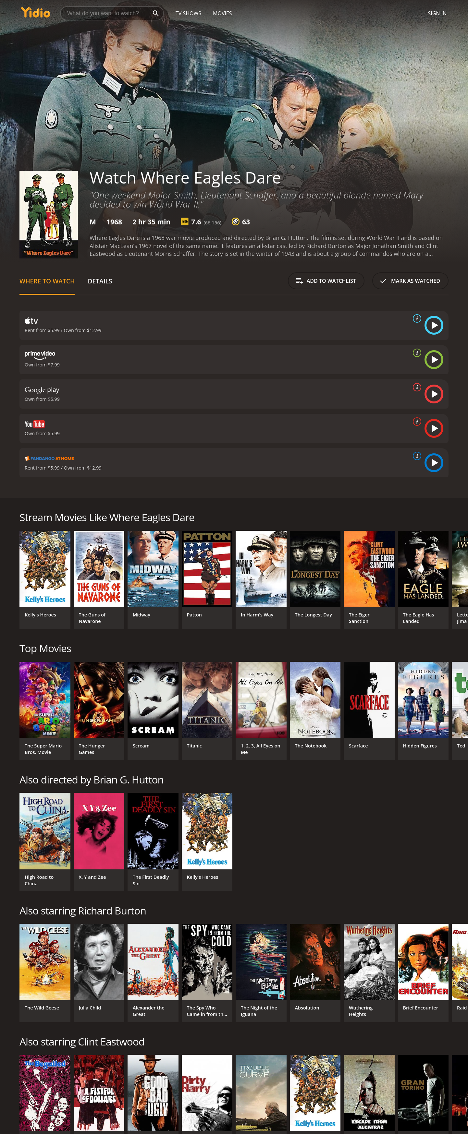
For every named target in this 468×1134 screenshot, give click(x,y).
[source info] (415, 318)
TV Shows (188, 13)
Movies (222, 13)
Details (100, 281)
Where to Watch (47, 281)
